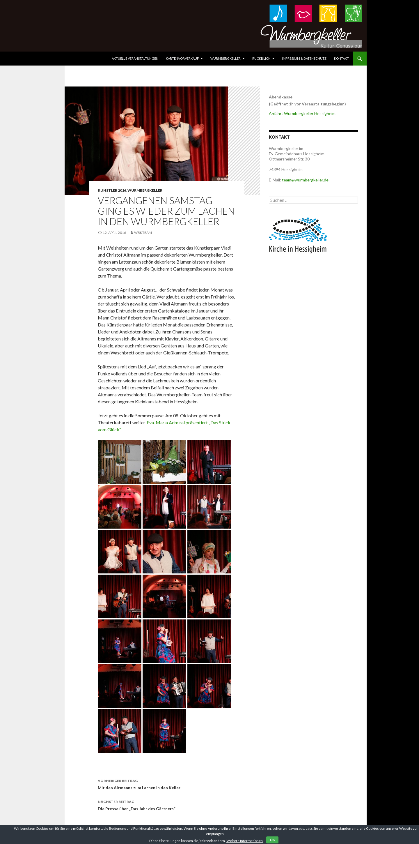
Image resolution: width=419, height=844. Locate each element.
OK (272, 840)
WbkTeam (143, 232)
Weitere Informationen (244, 840)
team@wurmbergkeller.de (305, 179)
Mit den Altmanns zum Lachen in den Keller (167, 783)
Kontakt (341, 58)
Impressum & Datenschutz (304, 58)
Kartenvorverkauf (182, 58)
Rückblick (261, 58)
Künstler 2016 (112, 190)
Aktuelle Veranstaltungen (135, 58)
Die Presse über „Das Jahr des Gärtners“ (167, 804)
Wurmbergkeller (225, 58)
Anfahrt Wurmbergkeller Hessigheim (302, 113)
